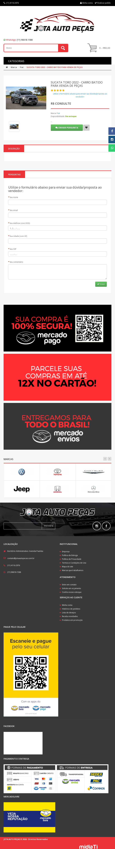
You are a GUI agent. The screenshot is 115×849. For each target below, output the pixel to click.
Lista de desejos (69, 612)
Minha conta (67, 605)
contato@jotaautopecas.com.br (20, 558)
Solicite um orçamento (71, 588)
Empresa (65, 551)
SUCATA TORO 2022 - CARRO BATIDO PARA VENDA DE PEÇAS (55, 67)
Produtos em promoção (72, 620)
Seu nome (14, 197)
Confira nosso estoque (71, 592)
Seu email (14, 210)
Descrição (14, 148)
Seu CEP (13, 249)
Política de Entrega (70, 555)
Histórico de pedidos (71, 609)
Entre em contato (69, 584)
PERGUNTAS (14, 174)
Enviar (101, 284)
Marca (14, 67)
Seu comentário (16, 262)
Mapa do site (67, 566)
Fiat (22, 67)
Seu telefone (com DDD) (20, 223)
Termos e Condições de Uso (74, 563)
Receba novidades (70, 616)
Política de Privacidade (71, 559)
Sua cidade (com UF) (18, 236)
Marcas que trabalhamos (72, 570)
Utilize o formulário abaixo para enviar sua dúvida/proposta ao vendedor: (80, 95)
